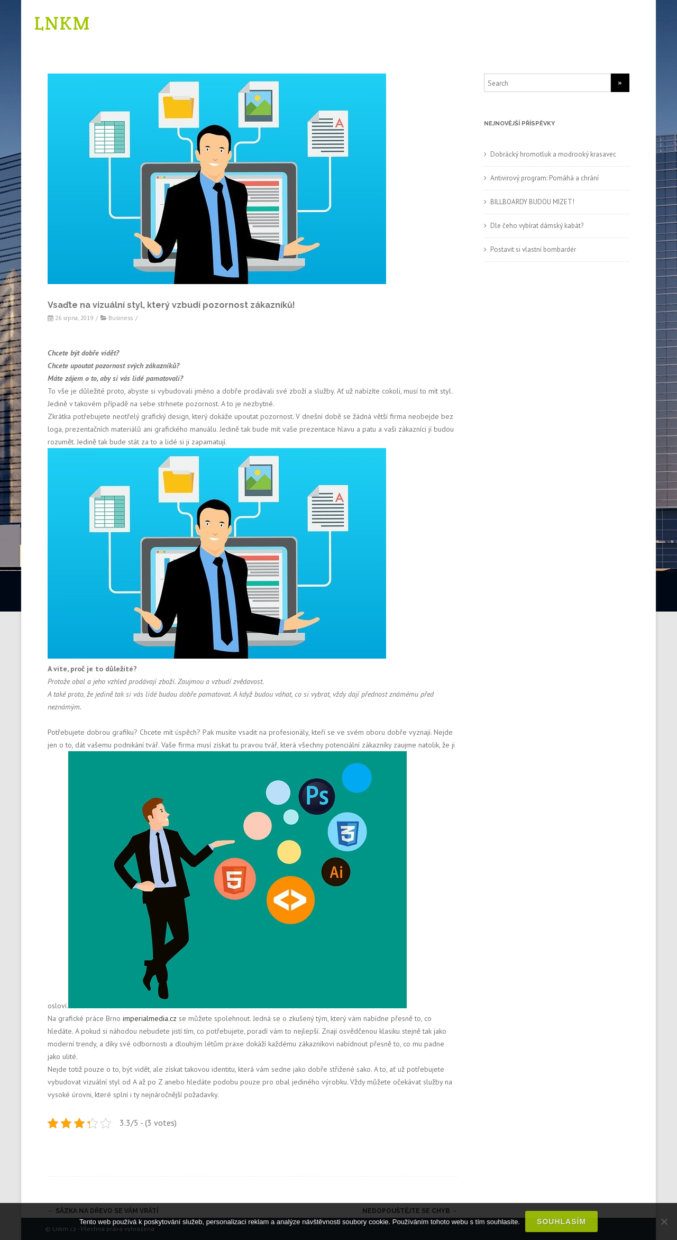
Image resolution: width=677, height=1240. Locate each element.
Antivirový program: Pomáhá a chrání (544, 178)
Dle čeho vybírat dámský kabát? (536, 225)
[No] (663, 1221)
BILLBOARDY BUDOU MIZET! (532, 201)
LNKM (62, 23)
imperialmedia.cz (150, 1018)
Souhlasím (561, 1221)
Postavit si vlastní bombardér (533, 249)
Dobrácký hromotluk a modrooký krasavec (553, 154)
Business (120, 318)
